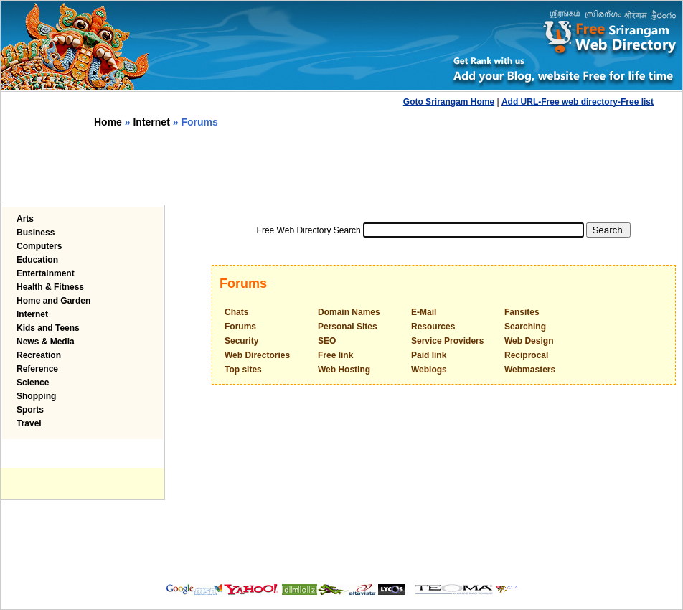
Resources (433, 327)
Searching (525, 327)
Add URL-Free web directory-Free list (577, 102)
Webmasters (529, 370)
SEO (327, 341)
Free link (335, 355)
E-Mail (423, 312)
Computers (39, 246)
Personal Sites (347, 327)
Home (108, 122)
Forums (240, 327)
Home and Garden (53, 301)
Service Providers (447, 341)
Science (33, 382)
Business (36, 232)
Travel (29, 423)
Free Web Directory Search (309, 230)
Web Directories (257, 355)
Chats (236, 312)
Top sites (243, 370)
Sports (30, 410)
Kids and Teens (48, 328)
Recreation (39, 355)
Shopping (36, 396)
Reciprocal (526, 355)
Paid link (428, 355)
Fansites (522, 312)
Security (241, 341)
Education (37, 260)
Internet (151, 122)
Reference (37, 369)
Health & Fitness (50, 287)
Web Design (528, 341)
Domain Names (349, 312)
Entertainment (46, 273)
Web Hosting (344, 370)
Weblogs (429, 370)
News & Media (46, 342)
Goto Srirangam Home (448, 102)
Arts (25, 219)
